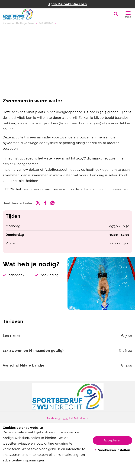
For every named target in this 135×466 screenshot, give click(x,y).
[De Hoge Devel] (35, 14)
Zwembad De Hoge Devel (19, 23)
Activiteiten (46, 23)
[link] (68, 396)
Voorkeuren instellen (112, 450)
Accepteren (112, 440)
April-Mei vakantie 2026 (67, 4)
